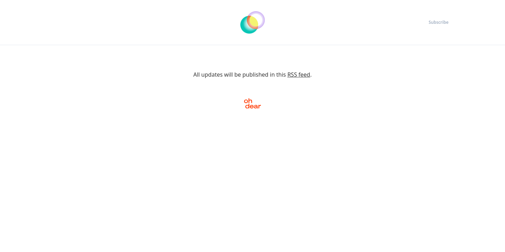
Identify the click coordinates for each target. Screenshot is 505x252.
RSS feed (298, 74)
